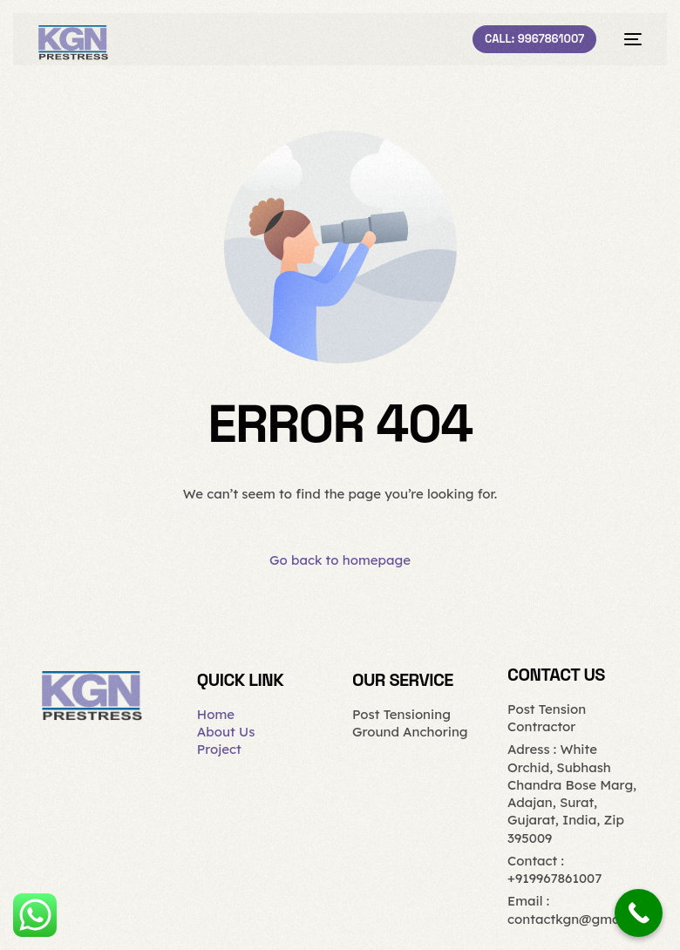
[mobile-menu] (628, 39)
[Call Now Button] (639, 913)
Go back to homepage (340, 560)
